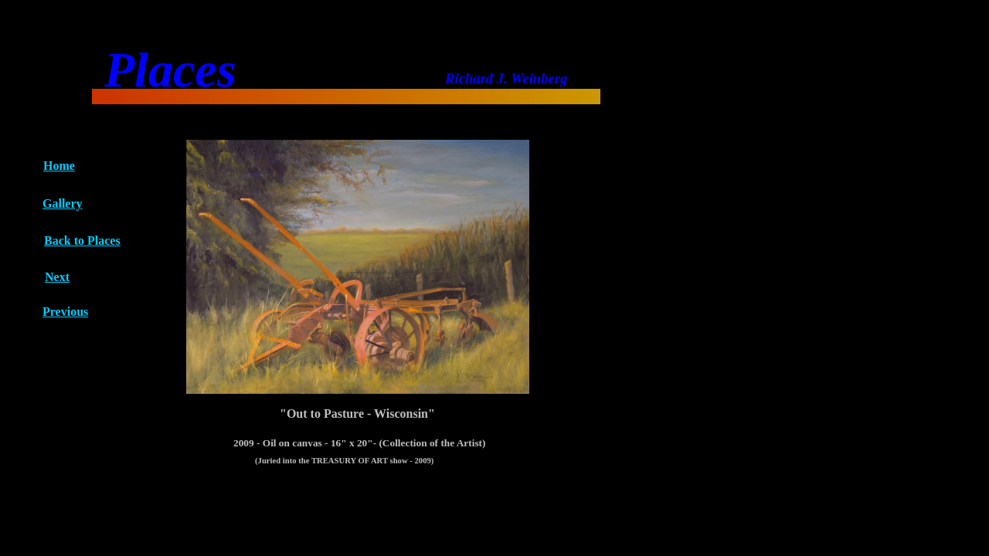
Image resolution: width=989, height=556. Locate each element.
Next (57, 276)
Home (59, 165)
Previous (65, 311)
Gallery (62, 203)
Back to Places (82, 240)
